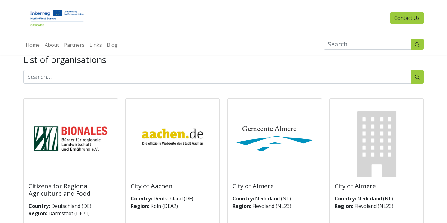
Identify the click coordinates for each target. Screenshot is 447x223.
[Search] (417, 44)
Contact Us (407, 18)
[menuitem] (32, 45)
